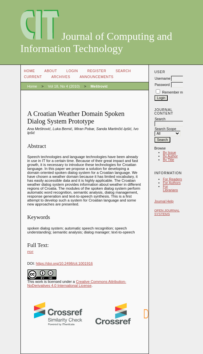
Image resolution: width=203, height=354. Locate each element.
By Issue (169, 152)
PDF (30, 252)
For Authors (172, 183)
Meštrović (99, 86)
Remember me (173, 92)
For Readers (172, 179)
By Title (168, 160)
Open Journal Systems (167, 212)
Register (96, 71)
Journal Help (163, 201)
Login (72, 71)
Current (33, 77)
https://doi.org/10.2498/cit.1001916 (64, 263)
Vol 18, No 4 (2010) (64, 86)
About (50, 71)
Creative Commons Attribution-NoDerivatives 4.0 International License (76, 283)
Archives (60, 77)
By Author (170, 156)
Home (29, 71)
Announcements (97, 77)
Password (162, 85)
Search (123, 71)
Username (162, 78)
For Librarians (170, 188)
